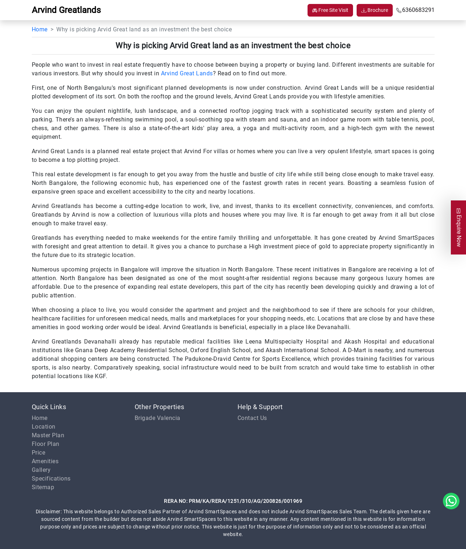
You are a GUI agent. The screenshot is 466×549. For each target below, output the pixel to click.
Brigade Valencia (157, 418)
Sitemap (43, 487)
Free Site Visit (330, 10)
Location (44, 426)
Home (40, 29)
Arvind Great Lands (187, 73)
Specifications (51, 478)
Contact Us (252, 418)
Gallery (41, 469)
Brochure (374, 10)
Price (38, 452)
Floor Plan (46, 443)
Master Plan (48, 435)
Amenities (45, 461)
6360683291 (415, 9)
